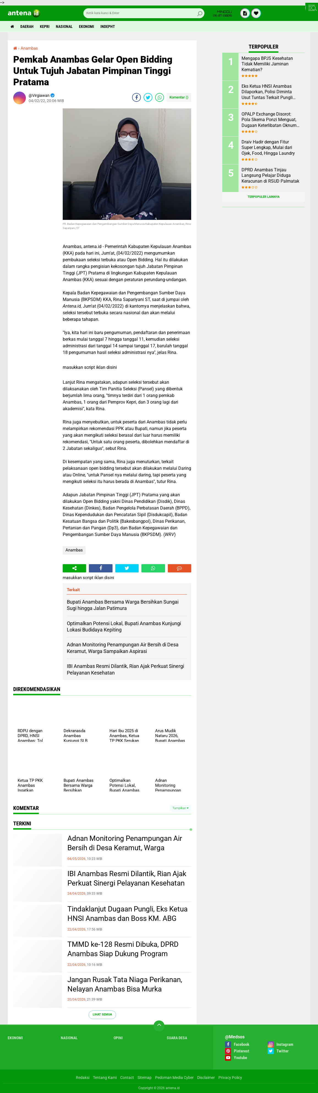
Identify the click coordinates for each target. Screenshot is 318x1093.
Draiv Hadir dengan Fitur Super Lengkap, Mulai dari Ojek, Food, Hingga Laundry (268, 147)
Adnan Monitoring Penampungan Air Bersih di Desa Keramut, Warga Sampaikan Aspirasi (124, 847)
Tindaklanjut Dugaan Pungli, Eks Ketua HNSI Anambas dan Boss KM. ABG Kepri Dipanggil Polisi (127, 918)
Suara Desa (177, 1038)
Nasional (64, 26)
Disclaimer (206, 1077)
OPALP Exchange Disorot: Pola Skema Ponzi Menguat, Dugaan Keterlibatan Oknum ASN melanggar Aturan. (269, 120)
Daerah (27, 26)
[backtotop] (159, 1025)
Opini (118, 1038)
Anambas (74, 550)
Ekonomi (86, 26)
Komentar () (178, 97)
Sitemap (145, 1077)
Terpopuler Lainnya (263, 197)
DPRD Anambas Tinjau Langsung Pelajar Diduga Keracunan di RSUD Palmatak (270, 175)
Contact (127, 1077)
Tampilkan (180, 808)
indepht (107, 26)
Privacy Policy (230, 1077)
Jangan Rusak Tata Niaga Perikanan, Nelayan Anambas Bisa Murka (124, 984)
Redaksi (82, 1077)
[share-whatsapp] (159, 97)
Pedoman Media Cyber (174, 1077)
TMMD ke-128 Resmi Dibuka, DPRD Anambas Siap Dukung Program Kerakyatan (123, 953)
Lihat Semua (102, 1014)
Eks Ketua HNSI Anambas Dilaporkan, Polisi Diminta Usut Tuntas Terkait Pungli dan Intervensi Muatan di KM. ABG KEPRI (270, 92)
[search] (143, 13)
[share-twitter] (148, 97)
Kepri (45, 26)
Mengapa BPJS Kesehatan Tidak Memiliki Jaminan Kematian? (267, 64)
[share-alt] (74, 568)
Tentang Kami (105, 1077)
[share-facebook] (136, 97)
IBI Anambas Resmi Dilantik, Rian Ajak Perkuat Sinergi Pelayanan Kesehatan (126, 878)
